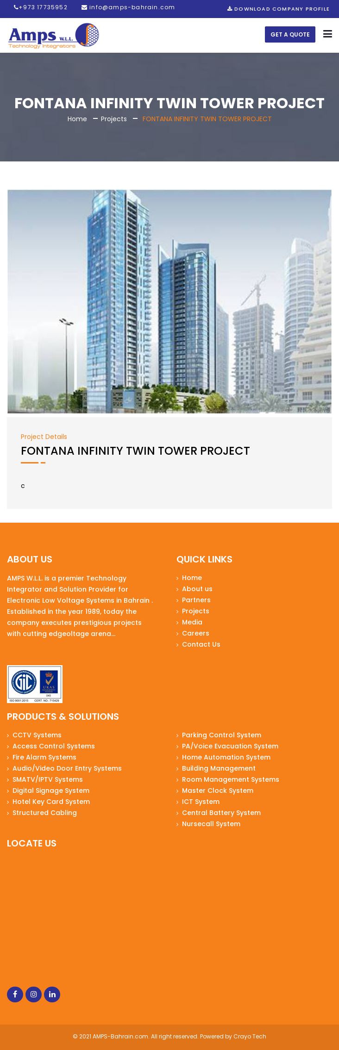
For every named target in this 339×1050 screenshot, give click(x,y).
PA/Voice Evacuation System (230, 746)
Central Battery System (221, 812)
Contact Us (201, 644)
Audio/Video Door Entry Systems (67, 768)
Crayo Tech (249, 1036)
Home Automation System (226, 757)
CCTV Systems (37, 735)
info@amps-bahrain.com (129, 7)
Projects (114, 119)
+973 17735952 (41, 7)
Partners (196, 600)
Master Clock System (217, 790)
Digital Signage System (51, 790)
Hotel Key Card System (51, 801)
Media (192, 622)
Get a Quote (290, 34)
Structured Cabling (45, 812)
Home (77, 119)
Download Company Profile (278, 8)
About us (197, 588)
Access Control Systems (54, 746)
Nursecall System (211, 823)
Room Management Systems (230, 779)
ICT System (201, 801)
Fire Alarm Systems (44, 757)
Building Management (219, 768)
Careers (195, 633)
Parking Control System (221, 735)
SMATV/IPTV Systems (48, 779)
